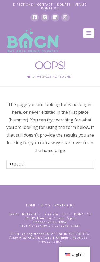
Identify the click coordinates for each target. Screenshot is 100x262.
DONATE (64, 4)
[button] (88, 33)
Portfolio (64, 205)
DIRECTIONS (23, 4)
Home (31, 205)
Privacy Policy (50, 241)
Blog (45, 205)
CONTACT (45, 4)
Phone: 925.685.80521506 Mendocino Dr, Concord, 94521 (50, 224)
